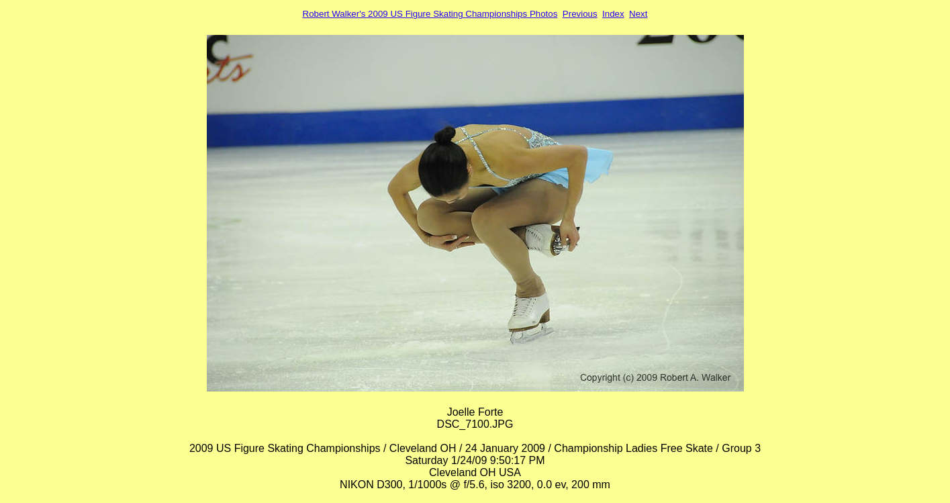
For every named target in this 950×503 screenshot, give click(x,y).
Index (613, 14)
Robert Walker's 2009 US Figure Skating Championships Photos (430, 14)
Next (638, 14)
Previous (580, 14)
